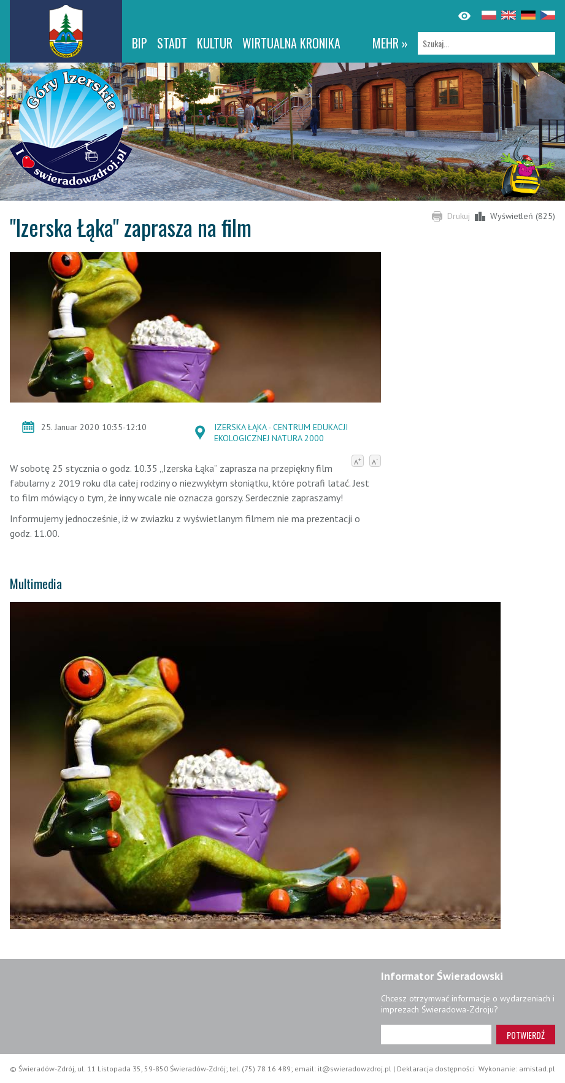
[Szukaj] (486, 43)
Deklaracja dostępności (436, 1068)
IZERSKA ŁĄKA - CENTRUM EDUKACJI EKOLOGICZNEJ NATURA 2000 (281, 433)
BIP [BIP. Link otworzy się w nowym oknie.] (139, 43)
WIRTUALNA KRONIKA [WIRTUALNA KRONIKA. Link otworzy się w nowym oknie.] (291, 43)
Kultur (215, 43)
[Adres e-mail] (436, 1034)
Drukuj (458, 216)
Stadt (172, 43)
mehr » (390, 43)
